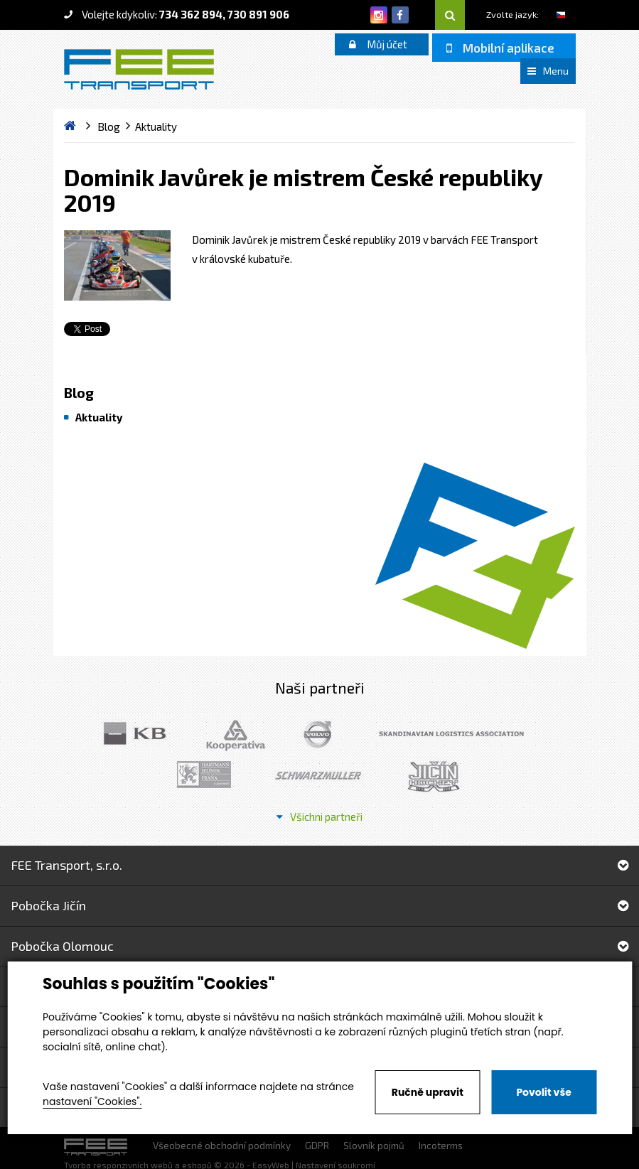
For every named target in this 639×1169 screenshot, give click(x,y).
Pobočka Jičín (319, 905)
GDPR (317, 1145)
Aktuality (98, 417)
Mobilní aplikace (500, 48)
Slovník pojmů (373, 1145)
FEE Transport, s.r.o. (319, 865)
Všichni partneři (319, 816)
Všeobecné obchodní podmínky (222, 1145)
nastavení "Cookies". (92, 1101)
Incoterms (441, 1145)
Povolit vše (543, 1092)
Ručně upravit (427, 1092)
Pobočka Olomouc (319, 946)
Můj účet (378, 44)
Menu (548, 71)
